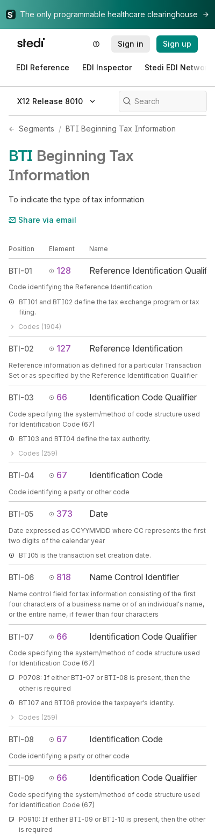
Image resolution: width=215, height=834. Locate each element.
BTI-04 (21, 475)
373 (61, 513)
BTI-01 (20, 270)
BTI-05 (21, 513)
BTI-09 (21, 777)
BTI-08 (21, 739)
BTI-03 (21, 397)
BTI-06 (21, 577)
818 (60, 577)
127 (60, 348)
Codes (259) (33, 453)
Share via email (42, 219)
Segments (36, 128)
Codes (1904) (35, 327)
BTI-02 (21, 348)
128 (60, 270)
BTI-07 (21, 636)
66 (58, 397)
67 (58, 475)
